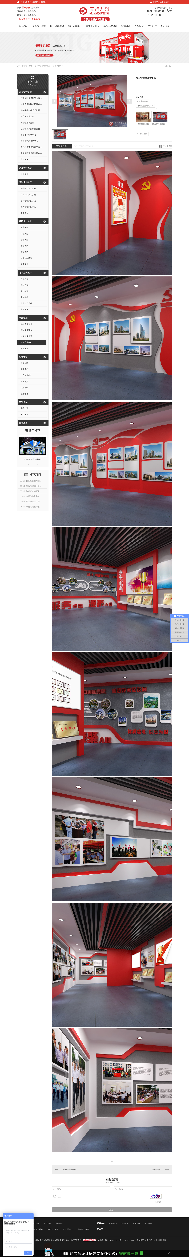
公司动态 (113, 1223)
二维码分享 (167, 146)
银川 (160, 1240)
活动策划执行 (75, 26)
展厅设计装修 (57, 26)
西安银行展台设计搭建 (33, 459)
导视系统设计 (110, 26)
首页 (31, 66)
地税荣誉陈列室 (69, 1169)
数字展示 (23, 402)
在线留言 (142, 134)
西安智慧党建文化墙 (145, 106)
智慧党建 (126, 26)
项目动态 (148, 1223)
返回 (167, 66)
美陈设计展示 (93, 26)
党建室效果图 (142, 101)
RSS (127, 1240)
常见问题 (136, 1223)
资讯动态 (152, 26)
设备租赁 (139, 26)
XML (133, 1240)
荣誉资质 (59, 1223)
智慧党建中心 (58, 66)
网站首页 (23, 26)
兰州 (155, 1240)
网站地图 (140, 1240)
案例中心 (38, 66)
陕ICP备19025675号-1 (114, 1240)
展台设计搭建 (39, 26)
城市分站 (148, 1240)
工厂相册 (47, 1223)
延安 (165, 1240)
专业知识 (124, 1223)
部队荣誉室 (156, 1169)
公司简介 (165, 26)
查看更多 (23, 423)
